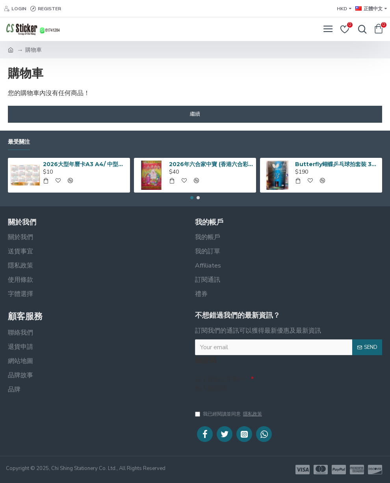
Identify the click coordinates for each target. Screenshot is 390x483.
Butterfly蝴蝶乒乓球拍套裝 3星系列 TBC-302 (337, 164)
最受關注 (19, 142)
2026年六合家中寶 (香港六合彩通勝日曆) (211, 164)
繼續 (195, 114)
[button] (191, 197)
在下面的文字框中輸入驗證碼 (220, 384)
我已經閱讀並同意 (229, 413)
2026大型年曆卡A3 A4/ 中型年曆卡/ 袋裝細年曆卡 (85, 164)
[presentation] (309, 386)
